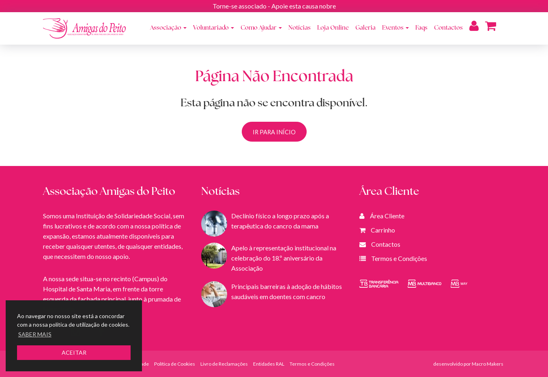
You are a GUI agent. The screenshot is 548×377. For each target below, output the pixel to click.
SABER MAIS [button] (35, 334)
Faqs (421, 28)
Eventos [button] (395, 28)
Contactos (448, 28)
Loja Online (333, 28)
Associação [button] (168, 28)
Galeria (365, 28)
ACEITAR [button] (74, 352)
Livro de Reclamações (224, 364)
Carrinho (383, 230)
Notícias (299, 28)
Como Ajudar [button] (261, 28)
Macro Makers (487, 364)
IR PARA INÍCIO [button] (274, 132)
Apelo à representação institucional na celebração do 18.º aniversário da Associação (283, 258)
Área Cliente (387, 216)
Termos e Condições (399, 258)
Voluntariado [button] (213, 28)
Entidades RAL (268, 364)
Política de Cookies (174, 364)
